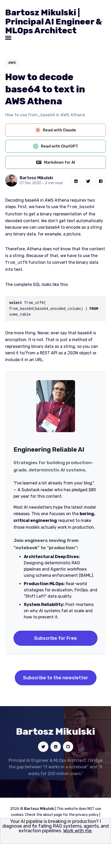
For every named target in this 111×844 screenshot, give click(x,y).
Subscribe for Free (55, 637)
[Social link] (43, 745)
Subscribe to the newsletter (55, 677)
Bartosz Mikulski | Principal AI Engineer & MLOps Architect (53, 21)
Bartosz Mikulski (36, 177)
